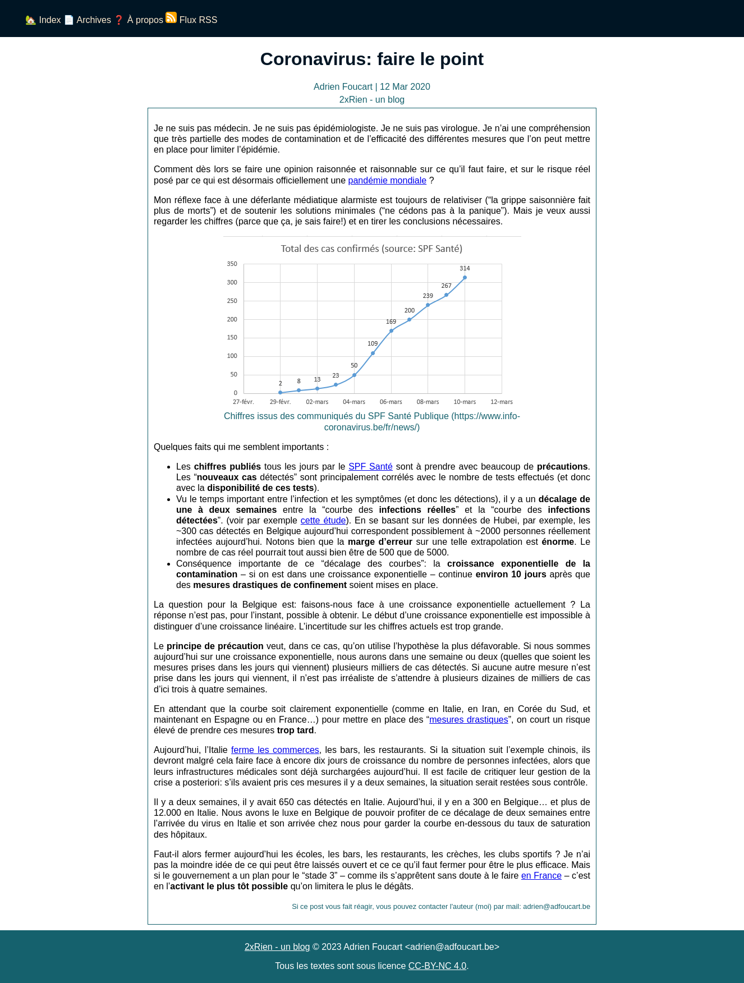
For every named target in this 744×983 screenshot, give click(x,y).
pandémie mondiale (387, 180)
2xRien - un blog (277, 947)
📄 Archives (87, 20)
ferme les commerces (275, 750)
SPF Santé (370, 466)
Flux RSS (191, 20)
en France (541, 875)
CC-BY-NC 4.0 (437, 966)
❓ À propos (138, 20)
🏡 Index (43, 20)
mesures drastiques (468, 719)
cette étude (323, 520)
